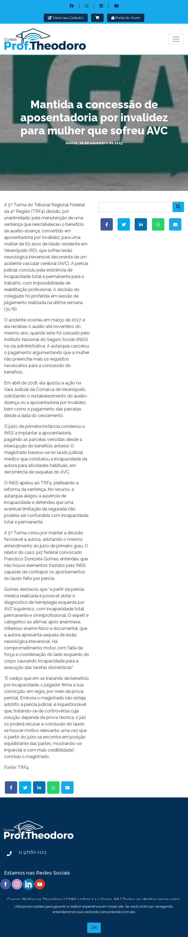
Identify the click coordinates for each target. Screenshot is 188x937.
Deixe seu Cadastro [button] (65, 18)
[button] (97, 18)
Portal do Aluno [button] (125, 18)
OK (94, 927)
